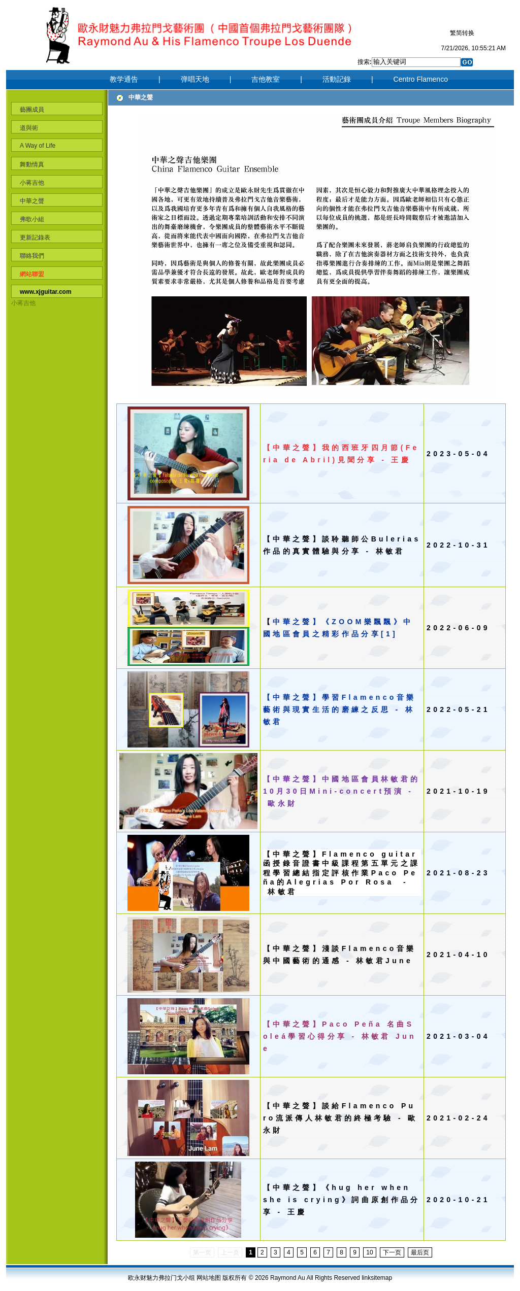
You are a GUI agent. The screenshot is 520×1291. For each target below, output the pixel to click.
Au (301, 1277)
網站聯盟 (32, 274)
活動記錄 (336, 79)
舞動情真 (32, 164)
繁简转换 (462, 33)
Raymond (283, 1277)
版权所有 (234, 1277)
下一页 (392, 1252)
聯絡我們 (32, 255)
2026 (262, 1277)
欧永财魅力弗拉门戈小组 (161, 1277)
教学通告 (124, 79)
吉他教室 (265, 79)
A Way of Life (37, 145)
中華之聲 (32, 201)
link (366, 1277)
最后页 (420, 1252)
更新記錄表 (35, 237)
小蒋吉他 (32, 182)
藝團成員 (32, 109)
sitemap (381, 1277)
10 (369, 1252)
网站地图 (209, 1277)
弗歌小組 (32, 219)
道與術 (29, 127)
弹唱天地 (195, 79)
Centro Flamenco (421, 79)
